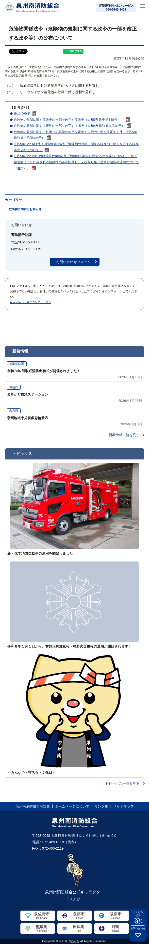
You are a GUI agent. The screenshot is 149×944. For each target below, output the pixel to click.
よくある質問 (138, 914)
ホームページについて (72, 806)
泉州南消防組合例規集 (33, 806)
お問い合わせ (138, 928)
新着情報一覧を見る (124, 435)
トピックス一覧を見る (122, 783)
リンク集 (101, 806)
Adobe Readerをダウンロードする (30, 302)
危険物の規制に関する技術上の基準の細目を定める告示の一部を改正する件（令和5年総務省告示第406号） (75, 135)
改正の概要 (22, 113)
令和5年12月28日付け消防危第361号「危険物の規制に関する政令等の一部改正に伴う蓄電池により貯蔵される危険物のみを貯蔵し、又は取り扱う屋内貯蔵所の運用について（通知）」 (76, 162)
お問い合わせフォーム (73, 262)
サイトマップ (123, 806)
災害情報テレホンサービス (116, 7)
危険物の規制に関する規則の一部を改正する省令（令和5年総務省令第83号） (69, 126)
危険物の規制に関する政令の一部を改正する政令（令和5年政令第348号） (69, 119)
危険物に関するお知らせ (25, 209)
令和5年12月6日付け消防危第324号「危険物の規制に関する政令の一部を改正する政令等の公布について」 (76, 147)
